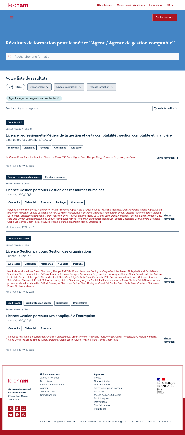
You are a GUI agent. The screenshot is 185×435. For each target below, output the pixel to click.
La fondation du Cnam (52, 384)
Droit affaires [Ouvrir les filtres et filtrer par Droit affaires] (80, 303)
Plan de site (100, 408)
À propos (99, 374)
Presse (97, 377)
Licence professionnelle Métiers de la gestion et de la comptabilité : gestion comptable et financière (89, 135)
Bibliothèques (101, 398)
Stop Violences (102, 405)
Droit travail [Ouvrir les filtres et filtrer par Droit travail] (14, 303)
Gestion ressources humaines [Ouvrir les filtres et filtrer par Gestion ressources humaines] (24, 177)
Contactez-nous (164, 17)
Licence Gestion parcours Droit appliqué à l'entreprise (50, 316)
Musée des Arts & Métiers (107, 395)
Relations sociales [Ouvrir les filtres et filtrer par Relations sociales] (55, 177)
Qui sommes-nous (50, 374)
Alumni (44, 388)
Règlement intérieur (65, 421)
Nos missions (47, 381)
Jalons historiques (49, 377)
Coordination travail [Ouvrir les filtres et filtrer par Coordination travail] (18, 238)
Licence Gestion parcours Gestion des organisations (49, 251)
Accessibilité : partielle (143, 421)
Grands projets (48, 395)
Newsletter (165, 421)
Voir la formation (166, 157)
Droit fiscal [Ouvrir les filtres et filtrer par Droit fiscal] (62, 303)
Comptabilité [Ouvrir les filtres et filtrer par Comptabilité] (15, 122)
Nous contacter (102, 384)
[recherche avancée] (95, 56)
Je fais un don (47, 391)
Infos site (45, 421)
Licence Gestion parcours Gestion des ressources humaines (55, 190)
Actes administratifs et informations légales (103, 421)
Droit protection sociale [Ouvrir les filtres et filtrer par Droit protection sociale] (38, 303)
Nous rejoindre (102, 381)
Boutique (99, 391)
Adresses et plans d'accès (108, 388)
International (100, 402)
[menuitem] (104, 5)
